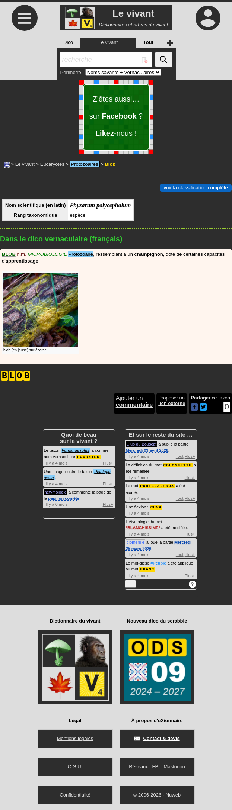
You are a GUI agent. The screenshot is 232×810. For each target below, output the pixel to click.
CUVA (156, 506)
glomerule (135, 541)
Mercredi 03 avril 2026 (147, 450)
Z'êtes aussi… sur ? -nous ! (116, 116)
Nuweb (173, 793)
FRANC (147, 567)
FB (155, 765)
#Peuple (158, 562)
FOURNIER (88, 456)
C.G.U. (75, 765)
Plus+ (108, 462)
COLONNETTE (177, 464)
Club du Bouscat (142, 444)
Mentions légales (75, 737)
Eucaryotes (52, 164)
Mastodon (174, 765)
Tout (180, 456)
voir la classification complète (195, 187)
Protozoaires (84, 164)
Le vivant (25, 164)
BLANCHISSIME (143, 526)
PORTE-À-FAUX (157, 485)
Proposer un (171, 400)
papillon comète (63, 498)
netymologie (56, 491)
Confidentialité (75, 793)
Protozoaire (80, 254)
